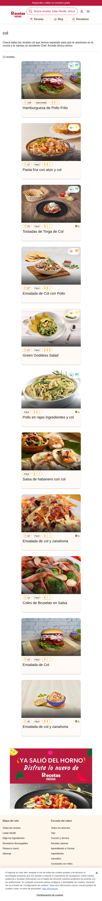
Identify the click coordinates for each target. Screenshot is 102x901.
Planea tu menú (11, 848)
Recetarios (80, 19)
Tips (53, 833)
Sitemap (7, 853)
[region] (51, 884)
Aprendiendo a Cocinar (63, 848)
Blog (58, 19)
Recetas (37, 19)
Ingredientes (57, 853)
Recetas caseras (59, 843)
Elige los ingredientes (14, 838)
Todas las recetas (12, 828)
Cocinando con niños (62, 863)
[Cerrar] (96, 873)
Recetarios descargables (15, 843)
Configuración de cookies (50, 895)
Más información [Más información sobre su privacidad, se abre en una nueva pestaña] (50, 888)
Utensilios (56, 858)
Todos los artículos (60, 828)
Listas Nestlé (9, 833)
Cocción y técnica (60, 838)
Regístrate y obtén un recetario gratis (51, 2)
